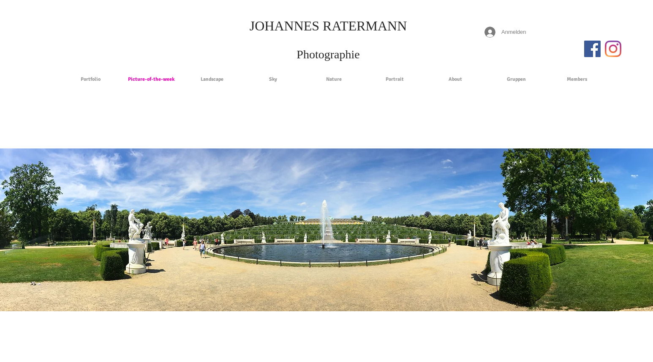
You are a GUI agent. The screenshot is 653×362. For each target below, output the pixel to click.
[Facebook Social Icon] (592, 49)
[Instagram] (613, 49)
